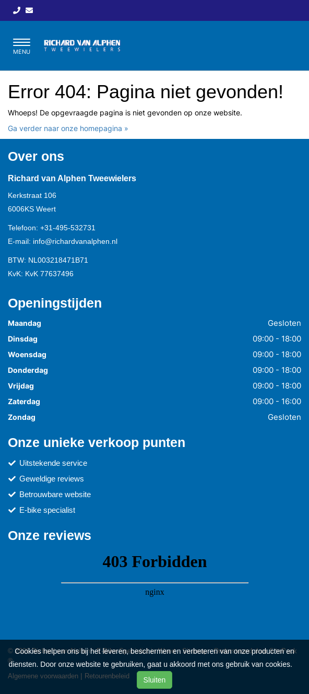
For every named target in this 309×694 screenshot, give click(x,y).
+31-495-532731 (68, 228)
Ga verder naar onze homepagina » (68, 128)
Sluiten (155, 680)
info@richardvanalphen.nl (75, 241)
